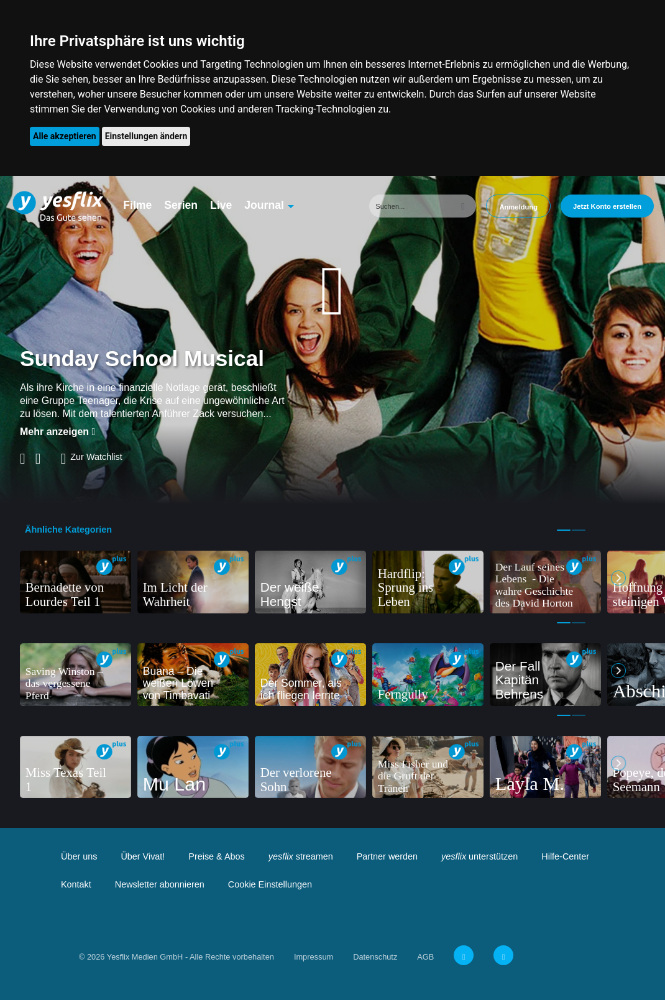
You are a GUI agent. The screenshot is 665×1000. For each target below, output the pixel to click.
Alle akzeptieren (64, 136)
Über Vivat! (143, 856)
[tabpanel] (75, 582)
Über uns (79, 856)
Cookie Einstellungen (270, 884)
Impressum (313, 956)
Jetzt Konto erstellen (607, 206)
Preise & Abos (216, 856)
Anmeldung (518, 207)
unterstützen (479, 856)
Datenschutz (375, 956)
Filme (137, 205)
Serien (181, 205)
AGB (425, 956)
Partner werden (387, 856)
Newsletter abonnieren (159, 884)
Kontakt (76, 884)
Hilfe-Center (565, 856)
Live (221, 205)
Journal (264, 205)
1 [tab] (564, 530)
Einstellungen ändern (146, 136)
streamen (300, 856)
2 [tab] (578, 530)
